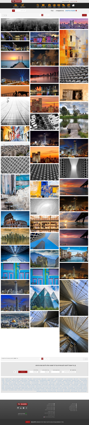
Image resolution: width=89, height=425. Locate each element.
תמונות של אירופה (15, 387)
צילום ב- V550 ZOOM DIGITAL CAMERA (46, 380)
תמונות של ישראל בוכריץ (44, 383)
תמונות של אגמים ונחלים (52, 391)
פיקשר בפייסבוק (51, 405)
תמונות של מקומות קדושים (23, 387)
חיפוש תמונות (51, 411)
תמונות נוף (65, 387)
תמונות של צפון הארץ (71, 388)
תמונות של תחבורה (59, 384)
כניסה (73, 1)
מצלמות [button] (49, 5)
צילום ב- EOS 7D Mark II (26, 381)
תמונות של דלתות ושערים (75, 389)
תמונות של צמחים (52, 387)
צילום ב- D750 (19, 383)
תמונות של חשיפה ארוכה (13, 389)
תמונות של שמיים (45, 387)
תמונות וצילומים (70, 10)
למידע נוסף (33, 422)
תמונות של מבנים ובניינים (9, 388)
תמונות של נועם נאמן (23, 380)
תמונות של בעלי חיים (47, 385)
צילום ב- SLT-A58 (8, 381)
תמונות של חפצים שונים (83, 385)
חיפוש (38, 5)
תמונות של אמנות (28, 384)
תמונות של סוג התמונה (39, 385)
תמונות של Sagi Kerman (67, 380)
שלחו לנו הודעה (21, 413)
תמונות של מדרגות (60, 389)
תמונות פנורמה (5, 389)
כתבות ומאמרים (73, 407)
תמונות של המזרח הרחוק (82, 391)
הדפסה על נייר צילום (50, 409)
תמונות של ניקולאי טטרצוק (78, 383)
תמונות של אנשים (52, 384)
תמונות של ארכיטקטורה (65, 385)
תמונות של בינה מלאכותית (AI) (42, 391)
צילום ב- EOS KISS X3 (15, 380)
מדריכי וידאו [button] (43, 5)
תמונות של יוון (20, 389)
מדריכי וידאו (51, 403)
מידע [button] (58, 5)
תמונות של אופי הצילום (56, 385)
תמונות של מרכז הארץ (63, 388)
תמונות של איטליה (48, 388)
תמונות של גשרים (17, 388)
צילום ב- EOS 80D (69, 383)
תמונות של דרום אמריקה (51, 389)
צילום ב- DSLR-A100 (77, 381)
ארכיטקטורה (59, 10)
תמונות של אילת (32, 387)
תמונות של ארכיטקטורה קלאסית (26, 388)
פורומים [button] (63, 5)
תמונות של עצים (59, 387)
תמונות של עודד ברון (52, 381)
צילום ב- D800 (5, 383)
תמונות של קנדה (70, 387)
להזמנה (63, 27)
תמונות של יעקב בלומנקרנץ (60, 383)
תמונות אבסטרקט (37, 389)
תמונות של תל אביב (24, 385)
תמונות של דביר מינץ (58, 380)
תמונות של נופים (17, 385)
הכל (51, 10)
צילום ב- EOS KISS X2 (75, 380)
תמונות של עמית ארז (83, 384)
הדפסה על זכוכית (50, 408)
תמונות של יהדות (5, 384)
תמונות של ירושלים (31, 385)
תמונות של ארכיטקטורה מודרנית (38, 388)
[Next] (49, 15)
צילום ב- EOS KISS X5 (43, 381)
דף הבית (74, 403)
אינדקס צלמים (73, 406)
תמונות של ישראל (45, 384)
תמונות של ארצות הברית (78, 387)
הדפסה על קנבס (51, 407)
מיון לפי (84, 15)
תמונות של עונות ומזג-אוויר (28, 389)
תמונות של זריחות (79, 388)
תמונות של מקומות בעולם (36, 384)
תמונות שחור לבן (43, 389)
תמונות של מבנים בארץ (9, 385)
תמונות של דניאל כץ (26, 383)
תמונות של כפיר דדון (35, 383)
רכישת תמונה (22, 5)
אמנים (54, 5)
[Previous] (40, 15)
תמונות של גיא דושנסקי (69, 381)
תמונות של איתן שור (60, 381)
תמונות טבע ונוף (21, 384)
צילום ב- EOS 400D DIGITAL (33, 380)
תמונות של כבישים (60, 391)
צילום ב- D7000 (51, 383)
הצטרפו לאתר (16, 5)
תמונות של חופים (8, 387)
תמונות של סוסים (67, 391)
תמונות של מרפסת (74, 391)
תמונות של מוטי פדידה (35, 381)
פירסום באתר (51, 414)
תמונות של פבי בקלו (74, 384)
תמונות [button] (68, 5)
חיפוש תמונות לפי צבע (50, 413)
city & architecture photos (49, 416)
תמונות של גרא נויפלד (12, 383)
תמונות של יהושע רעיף (16, 381)
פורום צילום (74, 405)
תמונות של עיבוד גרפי (74, 385)
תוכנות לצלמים (73, 409)
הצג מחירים (23, 371)
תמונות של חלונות (39, 387)
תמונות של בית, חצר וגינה (13, 384)
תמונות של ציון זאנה (66, 384)
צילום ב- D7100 (7, 380)
